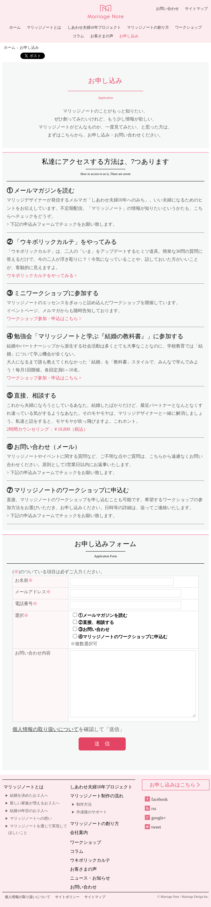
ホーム (15, 28)
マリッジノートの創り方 (148, 28)
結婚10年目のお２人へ (29, 810)
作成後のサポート (91, 812)
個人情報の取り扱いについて (45, 729)
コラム (78, 36)
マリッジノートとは (44, 28)
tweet (153, 827)
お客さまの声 (101, 36)
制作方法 (84, 804)
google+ (155, 818)
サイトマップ (196, 8)
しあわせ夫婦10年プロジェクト (94, 28)
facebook (156, 799)
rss (151, 808)
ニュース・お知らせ (90, 878)
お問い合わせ (167, 8)
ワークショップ (188, 28)
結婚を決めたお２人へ (29, 795)
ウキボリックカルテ (90, 860)
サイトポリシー (67, 897)
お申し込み (128, 36)
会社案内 (79, 832)
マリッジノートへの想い (31, 818)
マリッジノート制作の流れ (96, 796)
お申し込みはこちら (175, 784)
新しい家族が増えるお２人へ (35, 803)
